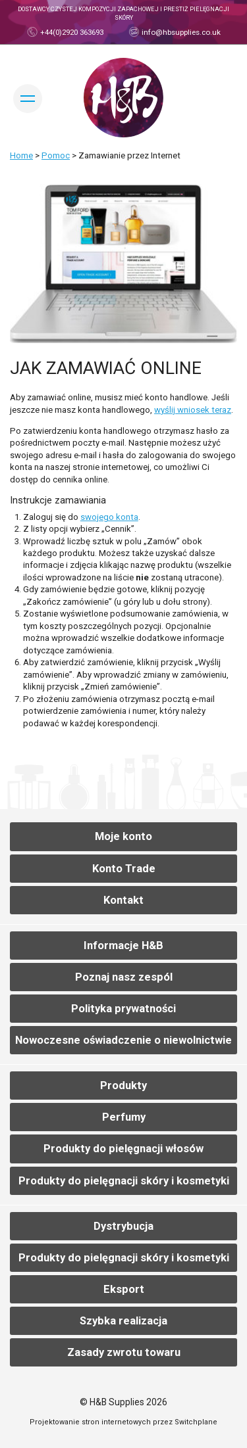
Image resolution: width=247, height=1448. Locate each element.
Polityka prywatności (123, 1008)
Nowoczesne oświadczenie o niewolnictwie (123, 1040)
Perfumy (124, 1117)
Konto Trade (123, 868)
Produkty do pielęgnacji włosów (123, 1148)
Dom (123, 97)
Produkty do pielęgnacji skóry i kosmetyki (123, 1181)
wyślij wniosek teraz (192, 410)
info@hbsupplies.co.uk (180, 32)
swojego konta (109, 517)
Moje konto (123, 836)
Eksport (123, 1289)
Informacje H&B (123, 945)
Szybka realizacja (123, 1321)
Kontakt (123, 900)
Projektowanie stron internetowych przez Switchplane (123, 1422)
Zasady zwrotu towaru (123, 1352)
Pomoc (55, 155)
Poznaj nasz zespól (124, 977)
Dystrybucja (123, 1226)
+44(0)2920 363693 (70, 32)
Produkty (123, 1085)
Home (21, 155)
